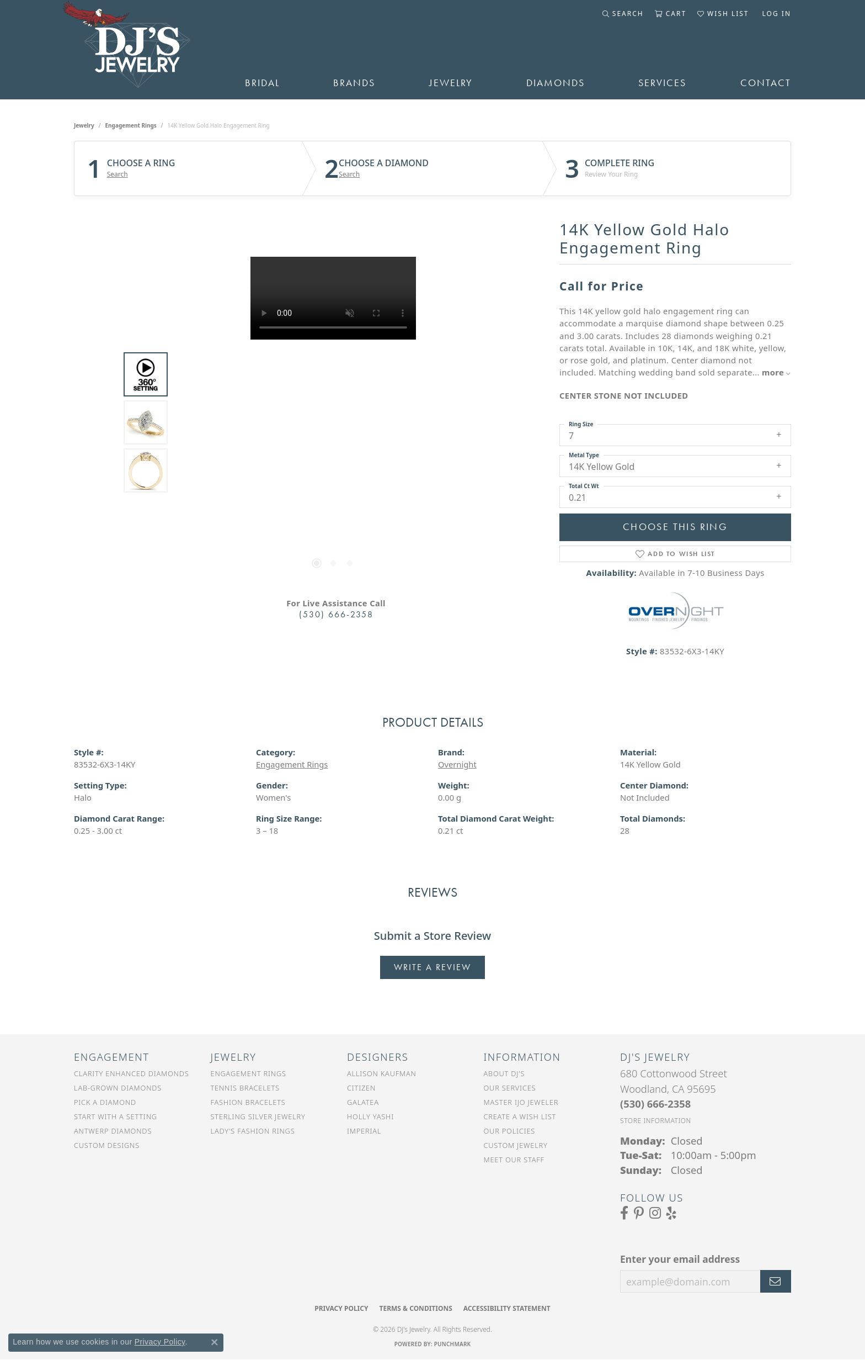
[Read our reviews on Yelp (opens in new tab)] (671, 1213)
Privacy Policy (341, 1308)
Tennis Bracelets (245, 1088)
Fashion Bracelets (248, 1102)
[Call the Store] (655, 1103)
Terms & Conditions (415, 1308)
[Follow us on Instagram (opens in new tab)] (655, 1213)
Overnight (457, 764)
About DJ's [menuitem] (504, 1073)
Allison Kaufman (382, 1073)
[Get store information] (655, 1120)
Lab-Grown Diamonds (118, 1088)
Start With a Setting (115, 1116)
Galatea (363, 1102)
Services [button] (662, 83)
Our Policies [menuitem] (510, 1131)
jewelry (84, 125)
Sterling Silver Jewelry (258, 1116)
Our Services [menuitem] (510, 1088)
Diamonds (555, 83)
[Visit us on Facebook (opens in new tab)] (624, 1213)
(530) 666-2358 (336, 614)
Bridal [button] (262, 83)
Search (117, 174)
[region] (333, 422)
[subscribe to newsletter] (775, 1281)
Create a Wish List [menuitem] (520, 1116)
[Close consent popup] (214, 1342)
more (776, 372)
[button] (623, 14)
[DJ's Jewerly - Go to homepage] (142, 49)
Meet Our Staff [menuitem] (514, 1160)
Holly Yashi (370, 1116)
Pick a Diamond (105, 1102)
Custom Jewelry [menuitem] (516, 1145)
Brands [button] (354, 83)
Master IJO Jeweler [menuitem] (521, 1102)
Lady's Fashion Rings (253, 1131)
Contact (765, 83)
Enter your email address (680, 1259)
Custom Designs (107, 1145)
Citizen (361, 1088)
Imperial (364, 1131)
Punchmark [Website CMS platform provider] (452, 1344)
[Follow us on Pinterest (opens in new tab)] (639, 1213)
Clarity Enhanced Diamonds (131, 1073)
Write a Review (432, 967)
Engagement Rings (131, 125)
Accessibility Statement (507, 1308)
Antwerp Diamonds (113, 1131)
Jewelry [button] (451, 83)
